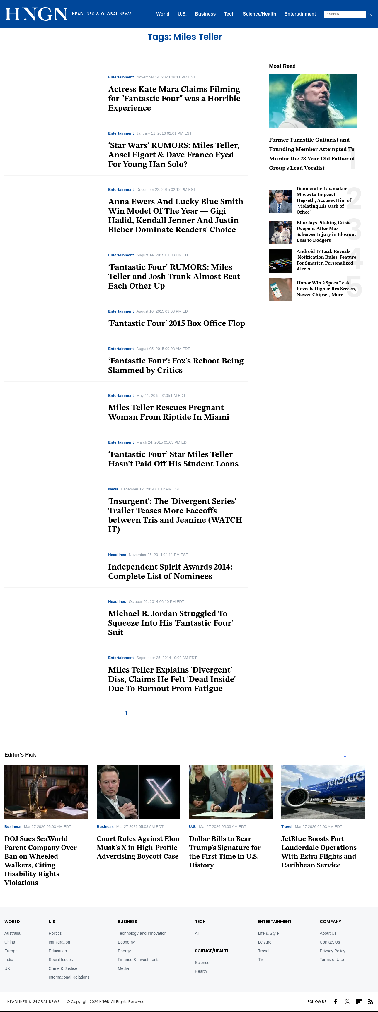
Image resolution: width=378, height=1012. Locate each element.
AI (197, 933)
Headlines (117, 555)
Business (205, 13)
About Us (328, 933)
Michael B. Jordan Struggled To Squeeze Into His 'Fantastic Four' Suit (170, 623)
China (9, 942)
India (8, 959)
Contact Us (330, 942)
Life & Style (268, 933)
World (162, 13)
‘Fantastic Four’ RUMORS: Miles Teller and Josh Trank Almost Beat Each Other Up (174, 277)
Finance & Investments (138, 959)
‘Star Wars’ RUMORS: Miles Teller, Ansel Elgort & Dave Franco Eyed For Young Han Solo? (173, 155)
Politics (55, 933)
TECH (200, 921)
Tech (229, 13)
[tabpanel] (50, 828)
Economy (126, 942)
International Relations (69, 977)
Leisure (265, 942)
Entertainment (300, 13)
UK (7, 968)
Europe (11, 950)
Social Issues (61, 959)
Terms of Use (332, 959)
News (113, 489)
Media (123, 968)
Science (202, 962)
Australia (12, 933)
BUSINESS (127, 921)
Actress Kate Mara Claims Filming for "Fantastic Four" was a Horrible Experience (174, 99)
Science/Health (259, 13)
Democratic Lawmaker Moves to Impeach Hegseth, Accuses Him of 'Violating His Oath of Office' (324, 201)
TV (260, 959)
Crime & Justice (63, 968)
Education (58, 950)
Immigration (59, 942)
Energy (124, 950)
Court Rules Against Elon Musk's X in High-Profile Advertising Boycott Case (138, 848)
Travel (286, 826)
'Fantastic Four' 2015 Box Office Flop (176, 324)
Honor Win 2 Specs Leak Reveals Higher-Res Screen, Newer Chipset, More (326, 289)
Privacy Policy (332, 950)
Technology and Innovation (142, 933)
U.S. (182, 13)
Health (201, 971)
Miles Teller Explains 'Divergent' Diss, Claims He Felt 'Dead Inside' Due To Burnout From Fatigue (172, 679)
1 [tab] (345, 756)
